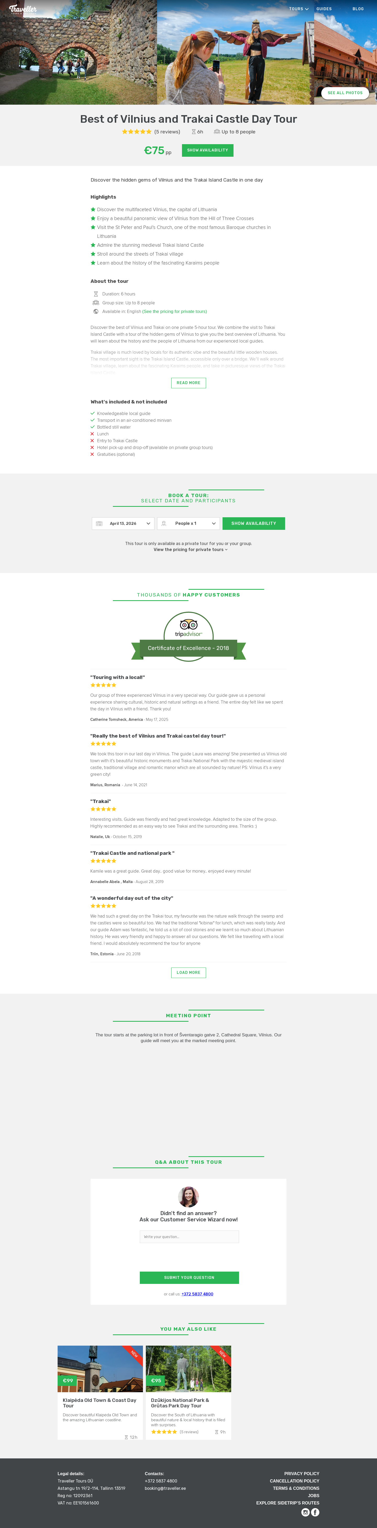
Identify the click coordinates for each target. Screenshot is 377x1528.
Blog (358, 9)
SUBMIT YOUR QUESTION (189, 1278)
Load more (189, 972)
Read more (189, 383)
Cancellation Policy (294, 1481)
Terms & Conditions (296, 1488)
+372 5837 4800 (197, 1294)
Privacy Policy (301, 1473)
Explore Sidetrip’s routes (287, 1503)
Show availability (207, 150)
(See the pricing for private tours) (174, 311)
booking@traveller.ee (165, 1488)
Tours (296, 9)
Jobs (313, 1495)
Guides (324, 9)
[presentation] (188, 1259)
